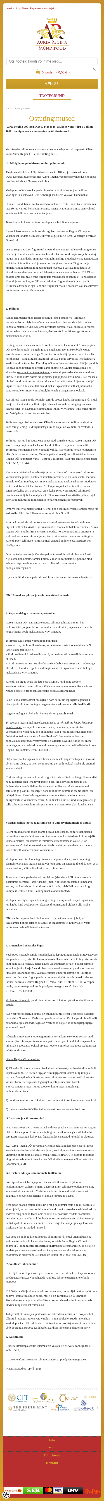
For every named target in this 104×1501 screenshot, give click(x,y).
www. (75, 577)
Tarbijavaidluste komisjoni (20, 1314)
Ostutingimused (22, 108)
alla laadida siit (82, 704)
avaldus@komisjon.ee (46, 1300)
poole (87, 1327)
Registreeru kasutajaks (43, 8)
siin (43, 1305)
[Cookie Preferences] (6, 1495)
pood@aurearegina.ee (17, 1277)
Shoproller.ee (93, 1491)
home (8, 108)
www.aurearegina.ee (44, 149)
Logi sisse (22, 8)
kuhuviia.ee (84, 577)
